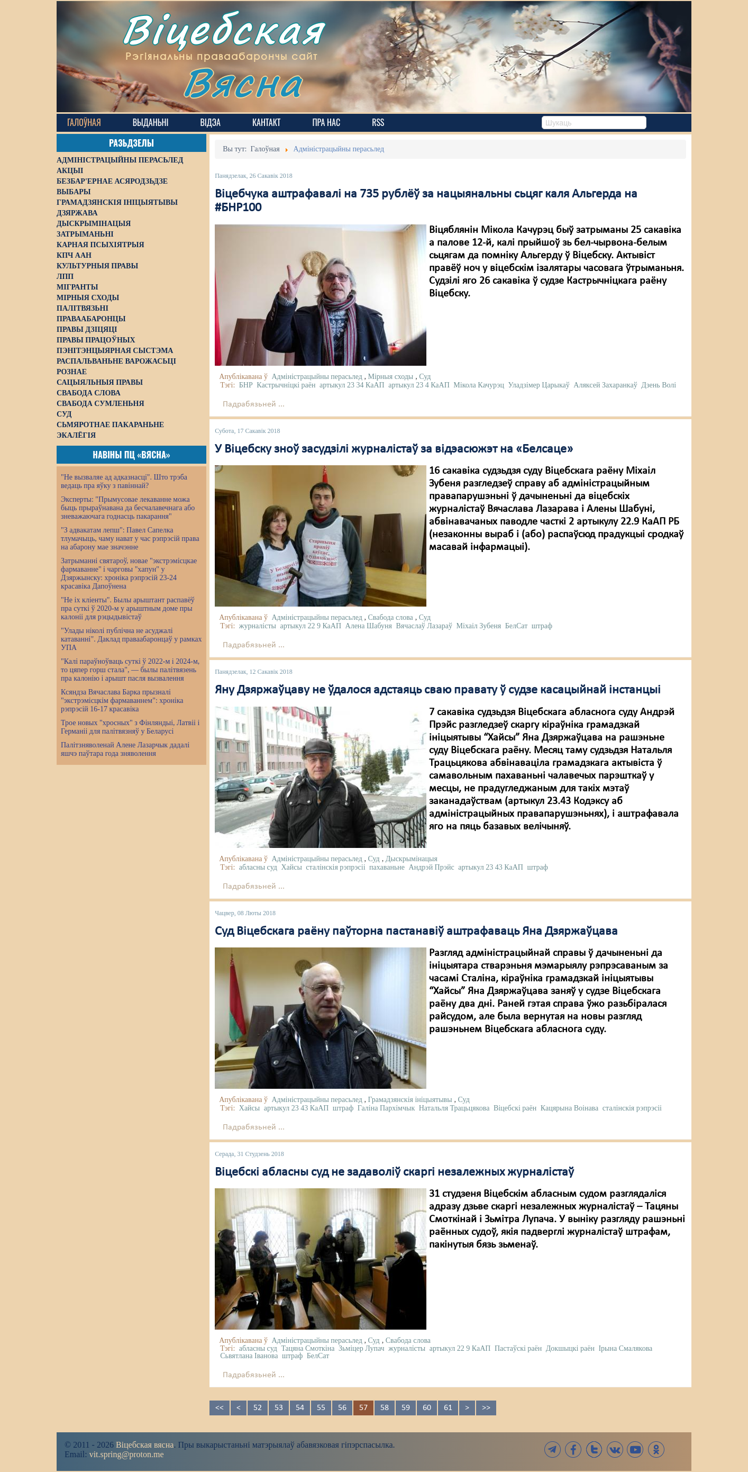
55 (321, 1408)
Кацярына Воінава (569, 1108)
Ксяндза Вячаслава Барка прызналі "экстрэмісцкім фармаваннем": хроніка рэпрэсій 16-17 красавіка (122, 700)
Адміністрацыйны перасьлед (316, 377)
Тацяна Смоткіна (307, 1348)
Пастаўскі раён (518, 1348)
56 (342, 1408)
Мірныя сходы (390, 377)
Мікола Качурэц (478, 385)
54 (300, 1408)
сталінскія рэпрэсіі (335, 867)
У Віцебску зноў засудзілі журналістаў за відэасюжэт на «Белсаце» (394, 449)
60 (427, 1408)
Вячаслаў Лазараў (424, 626)
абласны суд (258, 867)
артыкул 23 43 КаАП (490, 867)
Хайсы (291, 867)
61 (448, 1408)
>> (486, 1408)
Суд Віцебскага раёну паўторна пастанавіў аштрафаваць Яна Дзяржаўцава (416, 931)
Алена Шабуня (368, 626)
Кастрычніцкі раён (286, 385)
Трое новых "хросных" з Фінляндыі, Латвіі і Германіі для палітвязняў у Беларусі (130, 727)
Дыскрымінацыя (411, 859)
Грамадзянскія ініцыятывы (410, 1100)
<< (219, 1408)
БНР (246, 385)
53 (279, 1408)
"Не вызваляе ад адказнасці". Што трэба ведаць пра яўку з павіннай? (124, 481)
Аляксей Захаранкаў (605, 385)
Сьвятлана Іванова (249, 1356)
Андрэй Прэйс (431, 867)
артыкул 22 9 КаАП (310, 626)
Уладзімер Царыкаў (538, 385)
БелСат (516, 626)
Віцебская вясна (145, 1444)
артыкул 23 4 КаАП (419, 385)
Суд (425, 377)
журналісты (257, 626)
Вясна (242, 81)
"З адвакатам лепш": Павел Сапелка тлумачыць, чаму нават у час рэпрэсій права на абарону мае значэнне (130, 538)
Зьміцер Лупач (362, 1348)
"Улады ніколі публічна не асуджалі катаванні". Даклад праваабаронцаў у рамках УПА (131, 639)
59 (406, 1408)
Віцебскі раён (515, 1108)
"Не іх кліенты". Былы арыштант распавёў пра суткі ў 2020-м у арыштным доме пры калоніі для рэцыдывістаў (128, 608)
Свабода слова (390, 617)
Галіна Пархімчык (386, 1108)
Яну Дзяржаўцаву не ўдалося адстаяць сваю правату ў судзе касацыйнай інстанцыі (438, 690)
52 (257, 1408)
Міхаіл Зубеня (479, 626)
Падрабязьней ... (254, 404)
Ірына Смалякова (625, 1348)
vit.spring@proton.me (126, 1454)
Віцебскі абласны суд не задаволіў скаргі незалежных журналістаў (394, 1172)
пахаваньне (387, 867)
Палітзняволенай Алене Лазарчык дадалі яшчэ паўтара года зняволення (125, 749)
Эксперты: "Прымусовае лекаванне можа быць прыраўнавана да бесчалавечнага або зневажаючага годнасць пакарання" (128, 507)
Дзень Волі (658, 385)
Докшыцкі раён (570, 1348)
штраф (542, 626)
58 (384, 1408)
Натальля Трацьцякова (454, 1108)
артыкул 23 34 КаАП (352, 385)
